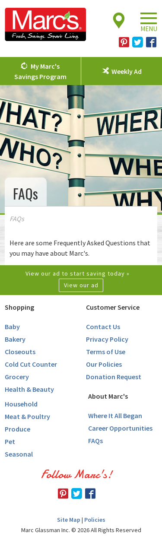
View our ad (81, 285)
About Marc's (108, 396)
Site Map (68, 520)
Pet (10, 441)
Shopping (19, 307)
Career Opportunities (120, 428)
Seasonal (19, 454)
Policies (94, 520)
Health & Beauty (29, 389)
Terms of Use (105, 351)
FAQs (95, 440)
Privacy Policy (107, 339)
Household (21, 404)
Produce (17, 429)
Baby (12, 326)
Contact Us (103, 326)
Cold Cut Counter (31, 364)
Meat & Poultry (27, 416)
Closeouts (20, 351)
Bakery (15, 339)
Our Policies (104, 364)
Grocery (17, 376)
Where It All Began (115, 415)
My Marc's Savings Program (40, 71)
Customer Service (113, 307)
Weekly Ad (126, 71)
